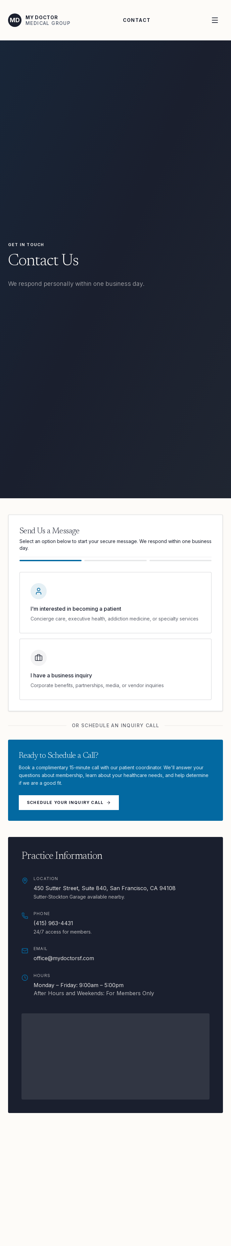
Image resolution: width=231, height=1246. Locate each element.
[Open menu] (215, 20)
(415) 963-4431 (53, 923)
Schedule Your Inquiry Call (69, 802)
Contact (137, 20)
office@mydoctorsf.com (64, 958)
